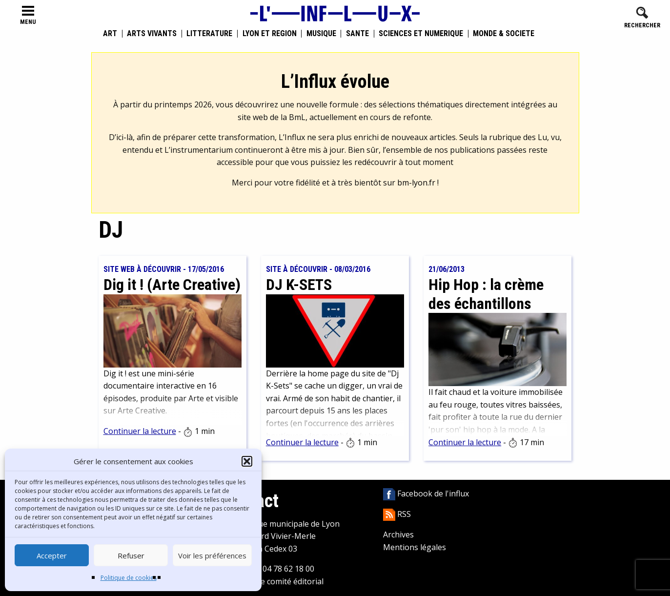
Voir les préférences (212, 555)
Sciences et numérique (421, 34)
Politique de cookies (129, 578)
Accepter (52, 555)
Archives (398, 534)
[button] (247, 461)
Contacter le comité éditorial (272, 581)
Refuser (131, 555)
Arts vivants (152, 34)
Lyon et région (270, 34)
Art (110, 34)
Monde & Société (503, 34)
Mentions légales (414, 547)
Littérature (209, 34)
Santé (357, 34)
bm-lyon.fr (416, 182)
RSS (397, 514)
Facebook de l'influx (426, 493)
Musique (321, 34)
